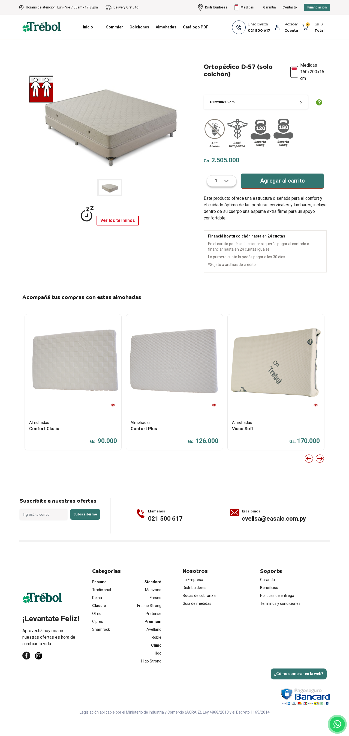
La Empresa (193, 596)
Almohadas (166, 43)
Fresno (155, 614)
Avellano (153, 646)
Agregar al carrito (282, 197)
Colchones (139, 43)
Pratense (153, 630)
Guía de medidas (197, 620)
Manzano (153, 606)
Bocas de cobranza (199, 612)
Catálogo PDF (195, 43)
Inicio (88, 43)
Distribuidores (194, 604)
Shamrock (101, 646)
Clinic (156, 661)
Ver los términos (117, 236)
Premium (153, 638)
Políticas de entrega (277, 612)
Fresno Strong (149, 622)
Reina (97, 614)
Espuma (99, 598)
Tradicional (101, 606)
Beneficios (269, 604)
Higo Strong (151, 677)
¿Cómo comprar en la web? (298, 690)
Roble (156, 654)
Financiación (317, 24)
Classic (99, 622)
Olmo (96, 630)
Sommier (114, 43)
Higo (157, 669)
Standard (153, 598)
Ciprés (97, 638)
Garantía (267, 596)
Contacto (289, 24)
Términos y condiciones (280, 620)
